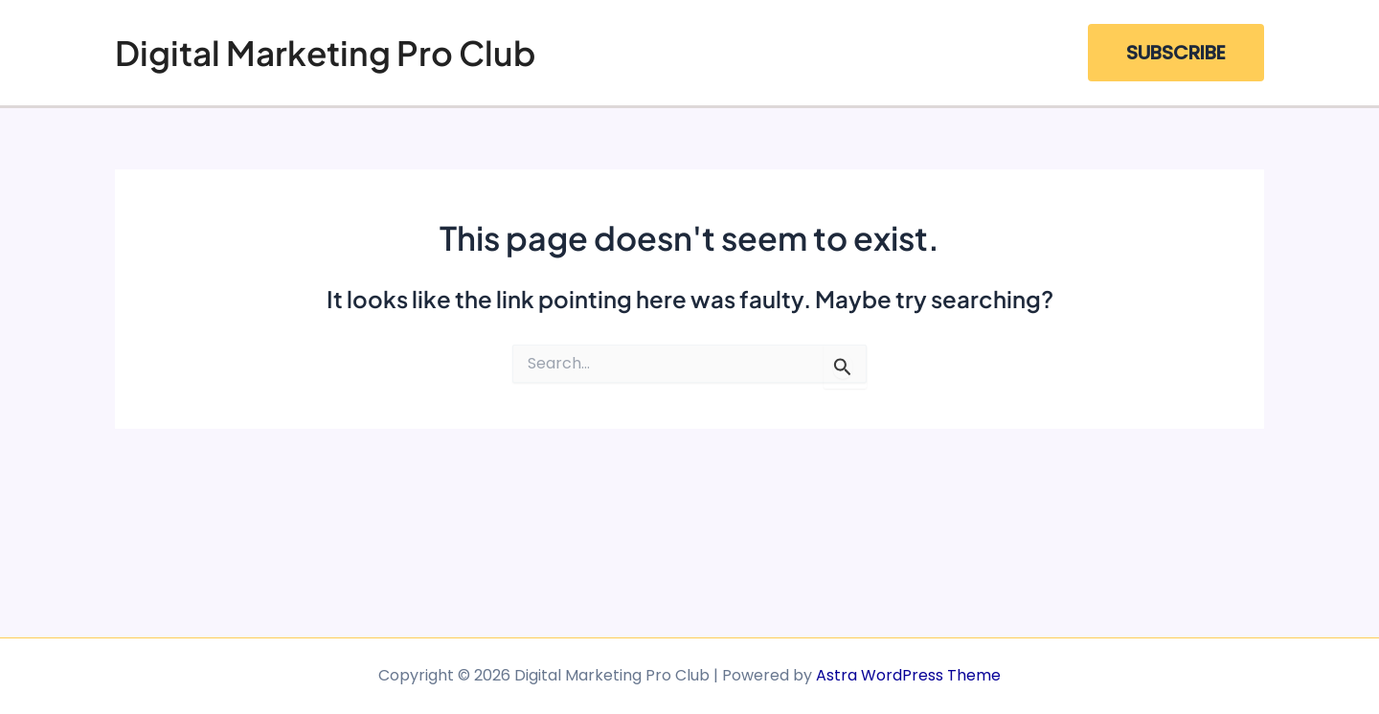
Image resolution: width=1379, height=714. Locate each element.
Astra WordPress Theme (908, 675)
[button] (1176, 52)
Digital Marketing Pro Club (325, 53)
